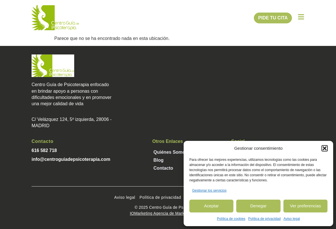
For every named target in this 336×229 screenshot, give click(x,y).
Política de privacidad (264, 219)
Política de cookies (231, 219)
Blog (159, 160)
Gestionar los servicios (209, 190)
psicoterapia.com (91, 159)
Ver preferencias (305, 205)
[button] (324, 148)
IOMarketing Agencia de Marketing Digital (168, 213)
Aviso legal (291, 219)
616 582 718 (44, 150)
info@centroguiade (52, 159)
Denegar (258, 205)
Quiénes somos (171, 152)
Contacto (163, 168)
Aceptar (211, 205)
